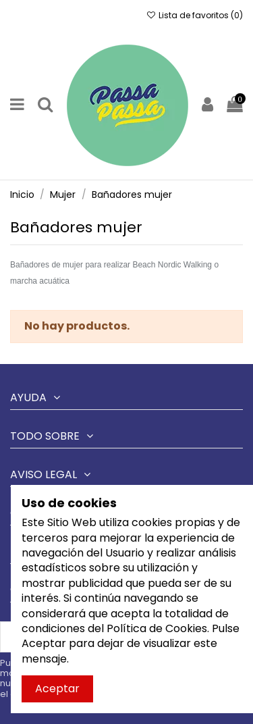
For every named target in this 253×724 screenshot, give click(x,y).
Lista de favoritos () (194, 15)
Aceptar (57, 688)
